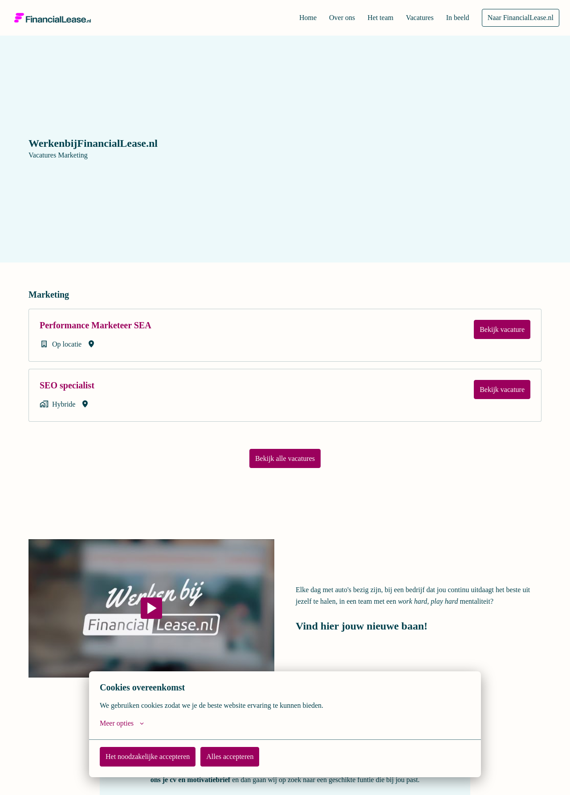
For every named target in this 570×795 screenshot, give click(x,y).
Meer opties (123, 723)
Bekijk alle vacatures (285, 457)
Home (294, 17)
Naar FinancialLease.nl (519, 17)
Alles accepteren (240, 756)
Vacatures (413, 17)
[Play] (151, 607)
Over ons (330, 17)
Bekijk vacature (501, 329)
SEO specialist (74, 384)
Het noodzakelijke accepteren (152, 756)
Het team (371, 17)
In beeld (454, 17)
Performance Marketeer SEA (110, 325)
